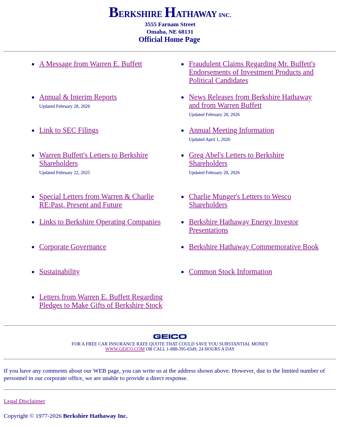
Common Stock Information (230, 271)
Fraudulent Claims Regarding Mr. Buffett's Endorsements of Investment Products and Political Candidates (252, 72)
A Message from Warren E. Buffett (90, 64)
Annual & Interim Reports (78, 97)
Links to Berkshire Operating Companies (100, 222)
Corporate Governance (72, 247)
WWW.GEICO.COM (125, 348)
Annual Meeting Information (231, 130)
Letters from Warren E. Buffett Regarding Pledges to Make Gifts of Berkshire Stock (100, 301)
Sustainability (59, 271)
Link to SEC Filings (68, 130)
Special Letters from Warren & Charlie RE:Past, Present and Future (96, 201)
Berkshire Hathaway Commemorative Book (253, 247)
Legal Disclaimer (24, 401)
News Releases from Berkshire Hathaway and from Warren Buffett (250, 101)
